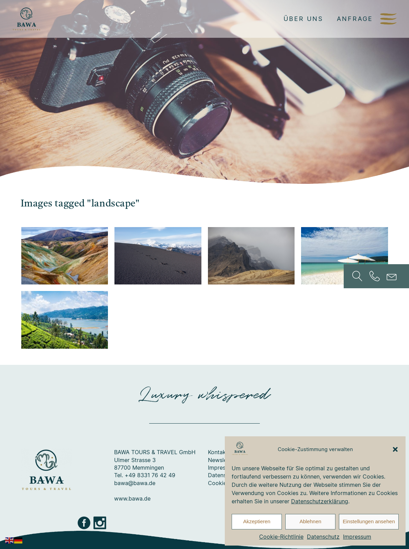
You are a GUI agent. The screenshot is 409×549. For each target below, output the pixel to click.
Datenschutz (323, 536)
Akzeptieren (256, 521)
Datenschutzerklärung (319, 501)
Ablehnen (310, 521)
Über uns (303, 18)
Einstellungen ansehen (369, 521)
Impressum (357, 536)
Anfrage (355, 18)
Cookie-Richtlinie (281, 536)
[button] (395, 449)
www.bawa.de (132, 498)
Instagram (100, 523)
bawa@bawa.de (134, 483)
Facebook (84, 523)
